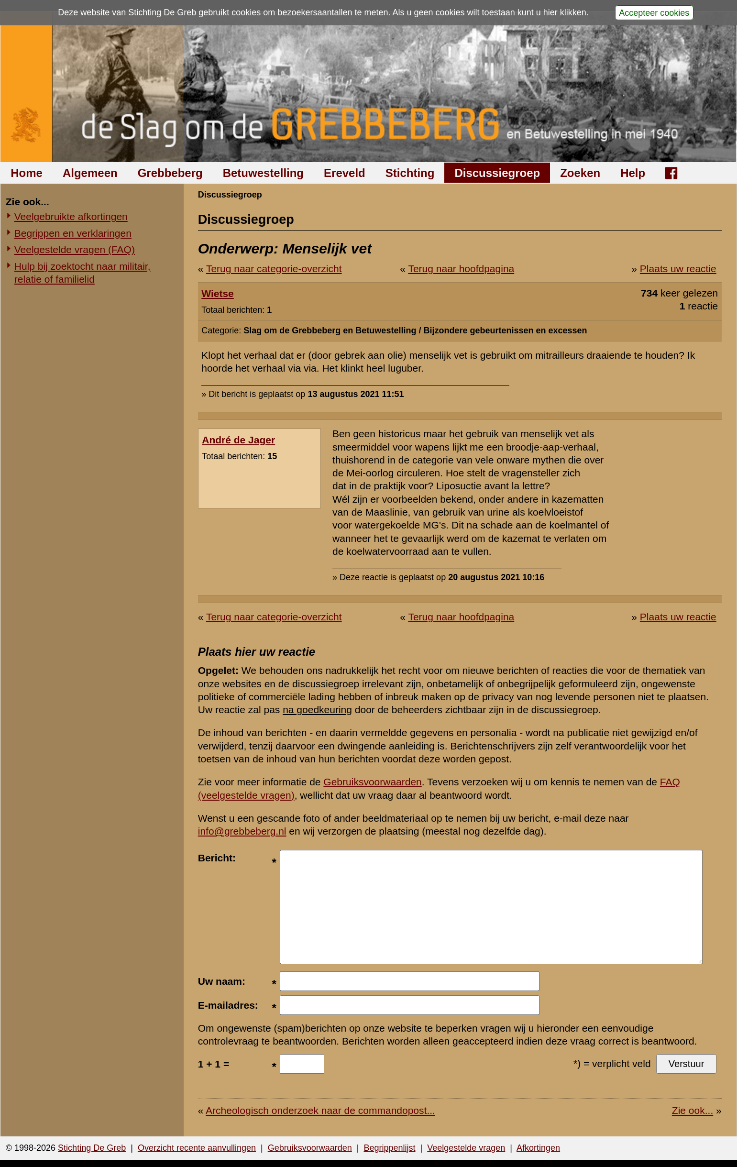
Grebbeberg (170, 172)
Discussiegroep (497, 172)
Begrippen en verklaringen (73, 233)
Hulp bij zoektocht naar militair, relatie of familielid (82, 273)
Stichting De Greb (92, 1148)
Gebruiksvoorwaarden (372, 781)
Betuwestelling (263, 172)
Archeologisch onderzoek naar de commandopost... (320, 1110)
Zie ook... (692, 1110)
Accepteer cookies (654, 12)
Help (632, 172)
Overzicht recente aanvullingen (197, 1148)
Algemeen (90, 172)
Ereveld (344, 172)
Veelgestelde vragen (466, 1148)
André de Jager (238, 439)
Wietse (217, 293)
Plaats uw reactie (678, 268)
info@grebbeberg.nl (242, 831)
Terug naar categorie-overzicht (274, 268)
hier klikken (564, 12)
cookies (246, 12)
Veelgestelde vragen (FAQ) (74, 249)
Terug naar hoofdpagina (461, 268)
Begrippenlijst (389, 1148)
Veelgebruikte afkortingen (71, 216)
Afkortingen (538, 1148)
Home (27, 172)
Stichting (410, 172)
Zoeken (580, 172)
